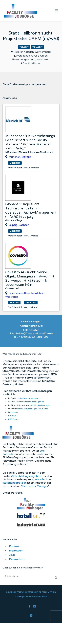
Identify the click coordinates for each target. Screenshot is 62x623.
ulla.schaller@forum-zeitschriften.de (31, 333)
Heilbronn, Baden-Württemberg (32, 51)
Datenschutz (17, 559)
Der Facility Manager (40, 405)
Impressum (16, 550)
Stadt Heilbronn (32, 63)
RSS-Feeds (13, 419)
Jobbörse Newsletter (28, 398)
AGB (12, 555)
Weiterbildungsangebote (26, 476)
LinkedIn (12, 416)
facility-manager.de (34, 402)
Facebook (13, 412)
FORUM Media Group (35, 596)
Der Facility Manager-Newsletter (32, 409)
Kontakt (14, 546)
